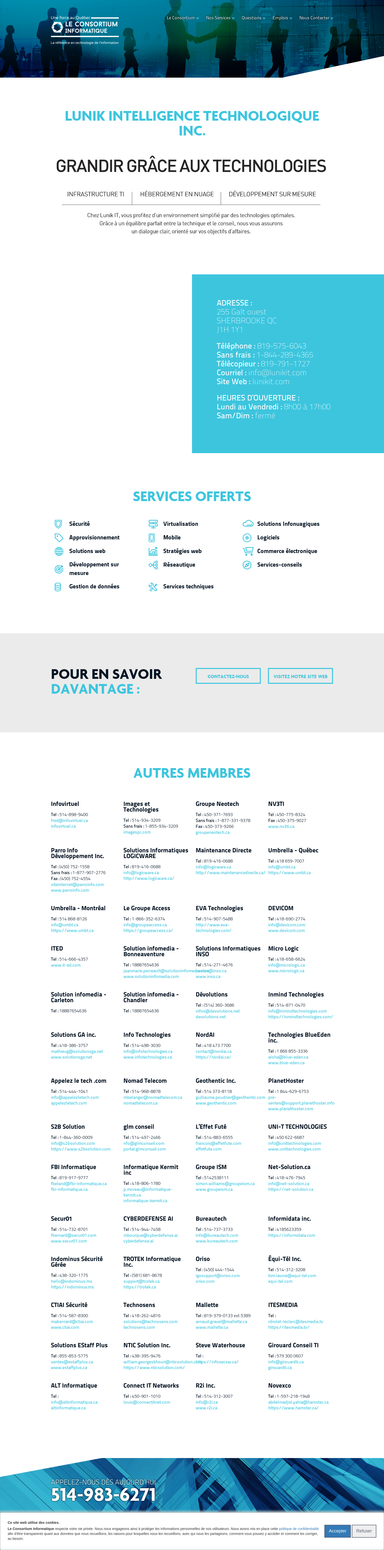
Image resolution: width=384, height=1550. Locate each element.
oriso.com (205, 1281)
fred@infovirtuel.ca (69, 821)
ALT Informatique (74, 1386)
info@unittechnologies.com (294, 1143)
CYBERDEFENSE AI (148, 1219)
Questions (252, 18)
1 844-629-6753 (293, 1091)
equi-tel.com (280, 1281)
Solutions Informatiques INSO (228, 952)
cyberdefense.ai (138, 1241)
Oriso (203, 1259)
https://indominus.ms (72, 1287)
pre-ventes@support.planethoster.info (300, 1100)
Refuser (364, 1530)
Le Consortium (181, 18)
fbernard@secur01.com (73, 1235)
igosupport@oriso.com (218, 1276)
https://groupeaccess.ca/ (148, 931)
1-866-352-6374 (148, 919)
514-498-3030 (146, 1045)
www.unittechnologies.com (294, 1149)
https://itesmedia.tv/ (289, 1327)
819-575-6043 (281, 347)
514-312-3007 (218, 1396)
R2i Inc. (205, 1386)
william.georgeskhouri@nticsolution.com (156, 1362)
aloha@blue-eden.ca (288, 1057)
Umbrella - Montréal (78, 909)
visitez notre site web (301, 676)
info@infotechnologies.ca (147, 1051)
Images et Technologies (141, 807)
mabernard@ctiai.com (72, 1322)
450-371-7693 (218, 815)
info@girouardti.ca (286, 1362)
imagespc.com (137, 832)
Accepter (337, 1530)
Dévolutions (212, 995)
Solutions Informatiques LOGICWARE (155, 854)
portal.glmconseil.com (144, 1149)
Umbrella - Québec (293, 851)
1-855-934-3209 (161, 826)
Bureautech (211, 1219)
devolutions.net (211, 1017)
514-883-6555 (218, 1137)
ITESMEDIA (283, 1305)
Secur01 (61, 1219)
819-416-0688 (146, 867)
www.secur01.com (69, 1241)
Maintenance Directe (224, 851)
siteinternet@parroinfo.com (77, 885)
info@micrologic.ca (286, 965)
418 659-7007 (290, 861)
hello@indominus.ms (71, 1281)
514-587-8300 (73, 1316)
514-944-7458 (146, 1229)
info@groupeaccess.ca (145, 925)
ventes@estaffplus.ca (72, 1362)
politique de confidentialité (299, 1529)
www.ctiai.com (65, 1327)
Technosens (139, 1305)
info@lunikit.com (277, 373)
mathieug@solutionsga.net (77, 1051)
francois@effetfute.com (218, 1143)
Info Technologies (147, 1035)
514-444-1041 (73, 1091)
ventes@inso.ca (211, 971)
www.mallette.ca (212, 1327)
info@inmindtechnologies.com (297, 1011)
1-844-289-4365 (285, 355)
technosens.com (139, 1327)
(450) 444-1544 (219, 1270)
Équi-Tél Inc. (284, 1259)
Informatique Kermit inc (150, 1170)
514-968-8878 (146, 1091)
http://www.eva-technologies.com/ (214, 928)
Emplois (280, 18)
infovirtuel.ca (63, 826)
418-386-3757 (73, 1045)
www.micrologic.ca (286, 971)
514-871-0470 (291, 1005)
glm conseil (138, 1127)
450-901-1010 (146, 1396)
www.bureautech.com (217, 1241)
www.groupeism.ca (214, 1189)
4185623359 (289, 1229)
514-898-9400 (73, 815)
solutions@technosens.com (150, 1322)
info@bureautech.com (217, 1235)
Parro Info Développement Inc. (77, 854)
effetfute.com (208, 1149)
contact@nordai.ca (214, 1051)
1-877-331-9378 (233, 821)
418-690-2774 (291, 919)
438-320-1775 (73, 1275)
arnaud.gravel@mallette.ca (221, 1322)
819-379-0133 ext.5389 (227, 1316)
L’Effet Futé (211, 1127)
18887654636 (145, 965)
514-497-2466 (146, 1137)
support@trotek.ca (141, 1281)
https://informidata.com (291, 1235)
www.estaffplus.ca (69, 1368)
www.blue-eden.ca (286, 1063)
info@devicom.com (286, 925)
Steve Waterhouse (220, 1346)
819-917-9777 (73, 1178)
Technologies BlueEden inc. (299, 1038)
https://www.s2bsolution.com (80, 1149)
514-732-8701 (73, 1229)
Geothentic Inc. (216, 1081)
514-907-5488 (218, 919)
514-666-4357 (73, 959)
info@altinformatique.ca (74, 1402)
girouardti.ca (280, 1368)
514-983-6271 (103, 1496)
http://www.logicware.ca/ (148, 878)
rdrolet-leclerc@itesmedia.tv (295, 1322)
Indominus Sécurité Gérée (77, 1262)
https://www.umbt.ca (289, 873)
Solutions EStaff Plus (79, 1346)
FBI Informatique (73, 1167)
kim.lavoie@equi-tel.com (292, 1276)
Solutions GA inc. (73, 1035)
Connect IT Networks (151, 1386)
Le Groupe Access (146, 909)
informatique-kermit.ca (145, 1201)
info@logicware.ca (141, 873)
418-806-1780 (146, 1183)
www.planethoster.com (290, 1109)
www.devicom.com (286, 931)
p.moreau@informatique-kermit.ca (147, 1192)
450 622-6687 (290, 1137)
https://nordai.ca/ (213, 1057)
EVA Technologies (219, 909)
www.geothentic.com (216, 1103)
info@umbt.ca (281, 867)
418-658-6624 (291, 959)
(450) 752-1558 (74, 867)
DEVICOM (280, 909)
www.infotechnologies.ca (147, 1057)
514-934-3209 (146, 820)
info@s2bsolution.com (73, 1143)
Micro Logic (283, 949)
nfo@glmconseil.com (143, 1143)
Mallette (207, 1305)
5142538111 (216, 1178)
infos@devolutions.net (218, 1011)
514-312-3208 (291, 1270)
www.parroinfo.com (70, 890)
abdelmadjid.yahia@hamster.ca (298, 1402)
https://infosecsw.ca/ (217, 1362)
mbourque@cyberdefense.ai (150, 1235)
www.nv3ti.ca (281, 826)
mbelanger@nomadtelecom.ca (152, 1097)
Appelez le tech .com (78, 1081)
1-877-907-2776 (89, 873)
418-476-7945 (291, 1178)
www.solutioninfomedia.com (151, 976)
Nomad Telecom (145, 1081)
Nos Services (218, 18)
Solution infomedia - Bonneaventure (151, 952)
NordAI (205, 1035)
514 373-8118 (218, 1091)
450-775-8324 (291, 815)
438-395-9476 (146, 1356)
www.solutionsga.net (71, 1057)
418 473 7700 (217, 1045)
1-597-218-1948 (293, 1396)
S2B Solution (68, 1127)
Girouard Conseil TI (293, 1346)
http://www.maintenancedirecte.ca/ (228, 873)
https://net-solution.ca (290, 1189)
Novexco (279, 1386)
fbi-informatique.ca (69, 1189)
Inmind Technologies (296, 995)
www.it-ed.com (66, 965)
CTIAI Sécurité (69, 1305)
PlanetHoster (286, 1081)
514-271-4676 (218, 965)
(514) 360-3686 (219, 1005)
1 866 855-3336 (292, 1051)
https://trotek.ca (139, 1287)
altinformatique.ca (68, 1408)
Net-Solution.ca (289, 1167)
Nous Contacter (314, 18)
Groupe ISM (211, 1167)
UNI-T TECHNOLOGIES (297, 1127)
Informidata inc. (289, 1219)
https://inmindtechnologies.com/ (300, 1017)
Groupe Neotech (217, 804)
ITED (57, 949)
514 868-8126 (73, 919)
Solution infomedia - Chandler (151, 998)
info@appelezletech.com (75, 1097)
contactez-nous (228, 676)
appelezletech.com (69, 1103)
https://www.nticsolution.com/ (154, 1368)
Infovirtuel (65, 804)
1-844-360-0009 (76, 1137)
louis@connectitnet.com (146, 1402)
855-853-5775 (73, 1356)
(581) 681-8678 (147, 1275)
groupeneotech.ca (213, 832)
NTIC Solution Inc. (146, 1346)
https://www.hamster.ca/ (293, 1408)
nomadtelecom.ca (140, 1103)
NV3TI (276, 804)
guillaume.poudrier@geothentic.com (228, 1097)
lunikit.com (271, 382)
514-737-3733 (218, 1229)
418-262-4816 (146, 1316)
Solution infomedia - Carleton (78, 998)
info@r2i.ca (207, 1402)
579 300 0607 (290, 1356)
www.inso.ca (208, 976)
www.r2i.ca (206, 1408)
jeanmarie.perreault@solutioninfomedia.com (156, 971)
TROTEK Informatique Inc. (152, 1262)
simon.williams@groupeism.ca (225, 1184)
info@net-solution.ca (288, 1184)
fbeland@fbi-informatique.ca (79, 1184)
